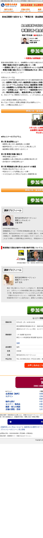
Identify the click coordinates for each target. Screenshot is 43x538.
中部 (41, 401)
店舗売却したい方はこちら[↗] (11, 427)
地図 (18, 343)
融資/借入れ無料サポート (33, 427)
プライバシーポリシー (9, 429)
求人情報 (21, 429)
